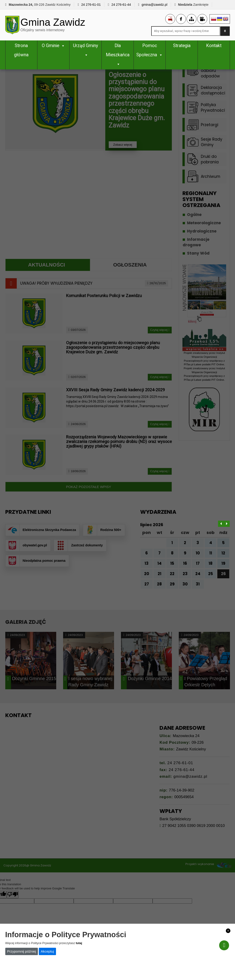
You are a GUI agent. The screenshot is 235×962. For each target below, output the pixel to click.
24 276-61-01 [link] (91, 4)
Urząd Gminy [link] (85, 50)
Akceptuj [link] (47, 951)
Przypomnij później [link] (21, 951)
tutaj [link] (79, 943)
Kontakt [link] (213, 45)
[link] (62, 25)
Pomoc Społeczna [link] (149, 50)
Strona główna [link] (21, 50)
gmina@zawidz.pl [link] (154, 4)
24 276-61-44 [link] (121, 4)
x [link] (228, 930)
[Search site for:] (185, 31)
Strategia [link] (181, 45)
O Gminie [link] (53, 45)
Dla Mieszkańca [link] (117, 55)
